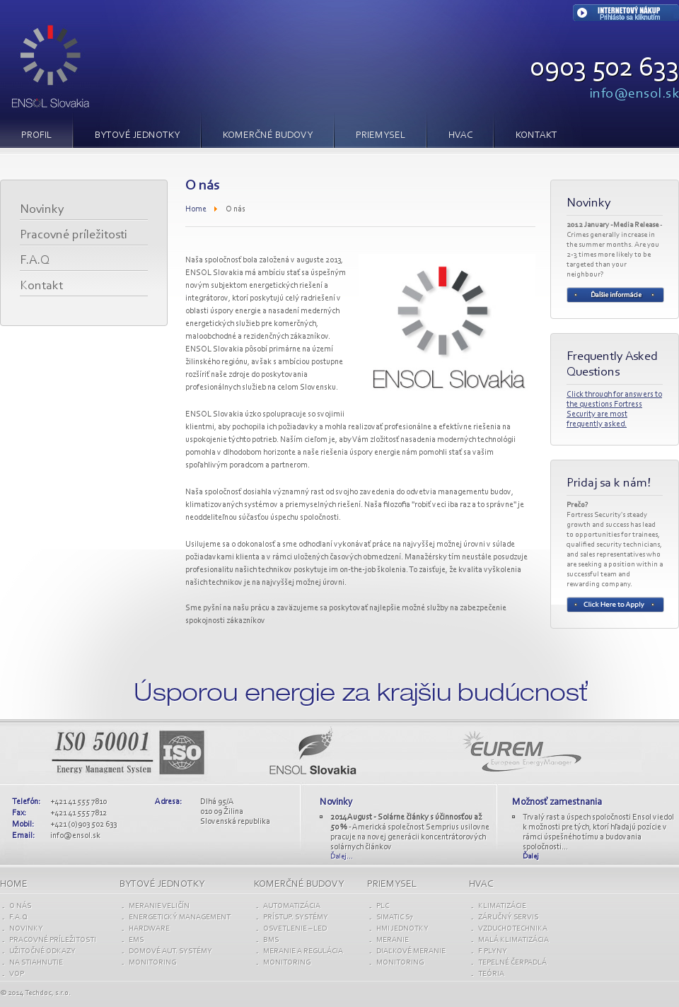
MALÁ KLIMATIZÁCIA (513, 940)
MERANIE (392, 940)
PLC (382, 906)
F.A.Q (35, 261)
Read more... (615, 295)
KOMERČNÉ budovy (299, 885)
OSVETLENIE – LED (295, 929)
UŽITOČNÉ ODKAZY (42, 951)
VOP (16, 974)
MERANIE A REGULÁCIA (303, 951)
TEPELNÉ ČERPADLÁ (512, 963)
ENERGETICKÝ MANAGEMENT (180, 917)
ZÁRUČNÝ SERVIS (508, 917)
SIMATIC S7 (394, 917)
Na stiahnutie (36, 963)
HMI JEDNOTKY (402, 929)
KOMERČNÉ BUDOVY (268, 136)
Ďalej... (341, 857)
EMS (136, 940)
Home (196, 209)
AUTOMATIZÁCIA (291, 906)
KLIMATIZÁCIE (502, 906)
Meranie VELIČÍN (159, 906)
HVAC (460, 136)
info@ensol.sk (634, 94)
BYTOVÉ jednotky (162, 885)
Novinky (42, 210)
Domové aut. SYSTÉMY (170, 951)
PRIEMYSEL (380, 136)
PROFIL (36, 136)
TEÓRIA (491, 974)
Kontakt (536, 136)
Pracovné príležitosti (73, 235)
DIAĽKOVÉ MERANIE (411, 951)
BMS (271, 940)
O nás (20, 906)
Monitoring (152, 963)
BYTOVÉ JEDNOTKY (137, 136)
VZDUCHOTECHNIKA (512, 929)
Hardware (149, 929)
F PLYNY (492, 951)
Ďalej (531, 857)
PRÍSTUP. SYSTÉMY (295, 917)
